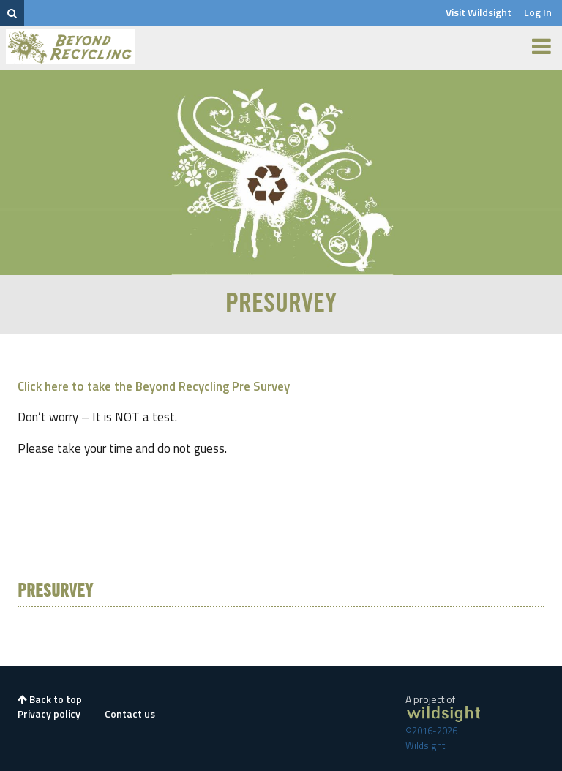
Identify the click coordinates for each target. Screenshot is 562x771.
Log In (538, 12)
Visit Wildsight (479, 12)
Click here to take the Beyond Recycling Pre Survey (154, 386)
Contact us (130, 713)
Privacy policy (49, 713)
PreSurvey (55, 592)
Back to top (50, 699)
